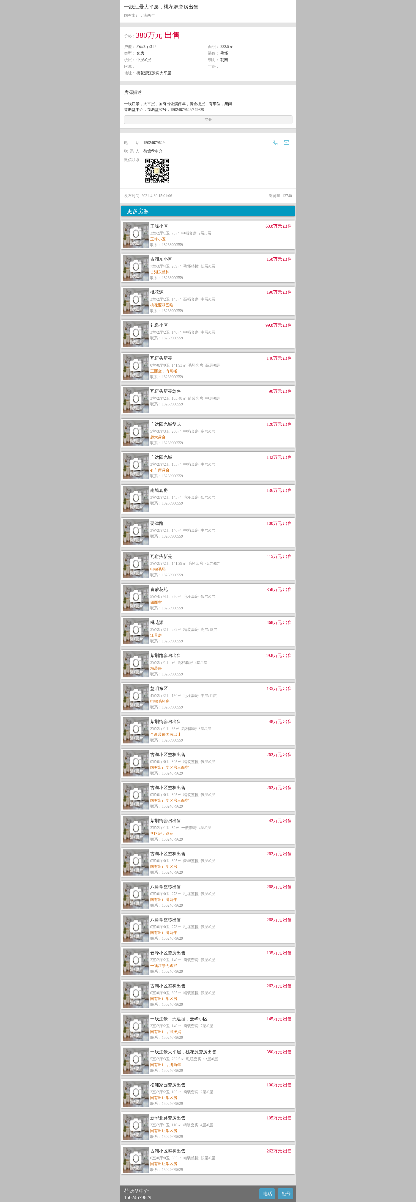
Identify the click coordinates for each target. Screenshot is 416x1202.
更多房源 (138, 211)
